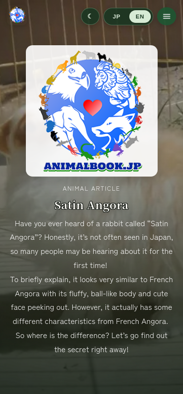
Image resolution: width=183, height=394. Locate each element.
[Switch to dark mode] (90, 16)
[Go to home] (17, 16)
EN (140, 16)
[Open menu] (166, 16)
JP (116, 16)
